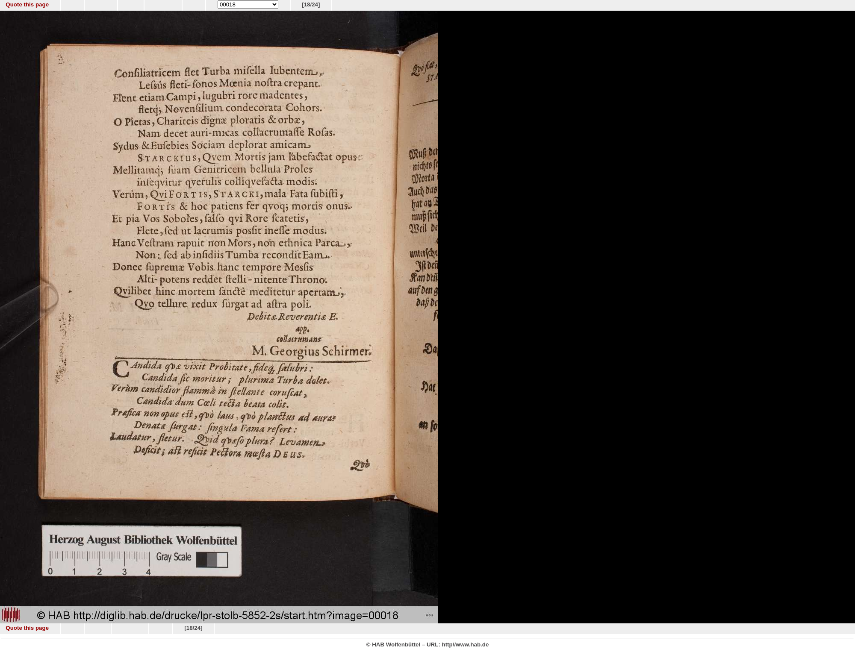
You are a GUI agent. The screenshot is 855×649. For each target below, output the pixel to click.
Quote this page (27, 4)
